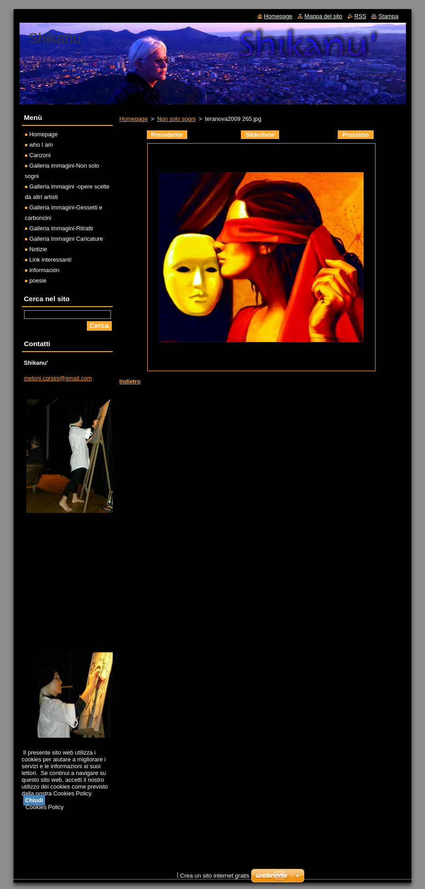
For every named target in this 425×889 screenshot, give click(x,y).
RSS (360, 16)
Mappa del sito (323, 16)
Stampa (388, 16)
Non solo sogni (176, 118)
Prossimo (355, 134)
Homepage (134, 118)
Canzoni (40, 155)
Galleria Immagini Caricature (66, 238)
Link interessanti (50, 259)
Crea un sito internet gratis (214, 875)
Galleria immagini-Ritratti (61, 228)
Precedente (167, 134)
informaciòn (45, 270)
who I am (41, 144)
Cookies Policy (44, 807)
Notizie (38, 249)
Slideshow (259, 134)
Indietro (130, 381)
